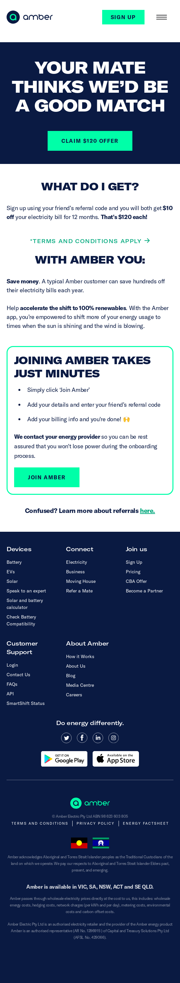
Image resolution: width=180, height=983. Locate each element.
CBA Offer (136, 581)
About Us (75, 666)
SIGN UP (123, 17)
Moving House (81, 581)
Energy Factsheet (146, 823)
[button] (161, 17)
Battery (14, 562)
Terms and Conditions (39, 823)
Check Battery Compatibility (21, 620)
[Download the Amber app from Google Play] (64, 759)
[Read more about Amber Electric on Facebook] (82, 738)
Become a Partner (144, 591)
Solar (12, 581)
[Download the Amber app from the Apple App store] (116, 759)
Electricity (76, 562)
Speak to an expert (26, 591)
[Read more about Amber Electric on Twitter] (66, 738)
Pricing (133, 572)
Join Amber (47, 477)
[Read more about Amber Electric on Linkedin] (98, 738)
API (10, 694)
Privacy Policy (96, 823)
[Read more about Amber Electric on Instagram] (113, 738)
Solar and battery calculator (25, 603)
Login (12, 665)
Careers (74, 695)
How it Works (80, 656)
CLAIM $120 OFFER (90, 141)
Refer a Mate (79, 591)
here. (147, 510)
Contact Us (18, 675)
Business (75, 572)
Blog (70, 676)
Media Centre (80, 685)
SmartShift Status (26, 703)
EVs (11, 572)
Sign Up (134, 562)
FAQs (12, 684)
